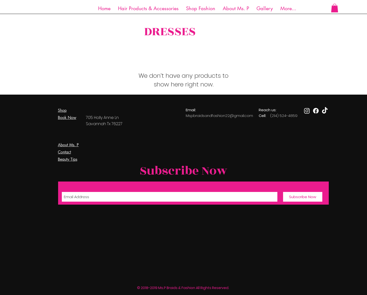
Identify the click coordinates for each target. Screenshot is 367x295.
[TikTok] (325, 110)
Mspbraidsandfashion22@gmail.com (219, 115)
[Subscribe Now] (302, 197)
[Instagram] (307, 110)
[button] (148, 8)
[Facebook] (316, 110)
